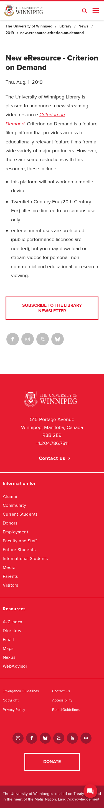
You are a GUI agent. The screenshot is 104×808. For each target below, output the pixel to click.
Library (65, 26)
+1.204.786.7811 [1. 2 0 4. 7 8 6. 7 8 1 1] (52, 443)
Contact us (52, 458)
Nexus (9, 657)
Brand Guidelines (66, 710)
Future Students (19, 549)
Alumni (10, 496)
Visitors (10, 585)
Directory (12, 630)
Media (9, 567)
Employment (15, 532)
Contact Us (61, 691)
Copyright (11, 700)
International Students (25, 558)
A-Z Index (12, 621)
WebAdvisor (15, 666)
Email (8, 639)
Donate (52, 761)
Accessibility (62, 700)
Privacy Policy (14, 710)
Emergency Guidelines (21, 691)
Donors (10, 523)
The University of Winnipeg (29, 26)
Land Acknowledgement (78, 799)
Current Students (20, 514)
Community (14, 505)
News (83, 26)
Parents (10, 576)
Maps (8, 648)
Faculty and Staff (20, 540)
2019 (10, 33)
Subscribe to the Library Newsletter (52, 308)
